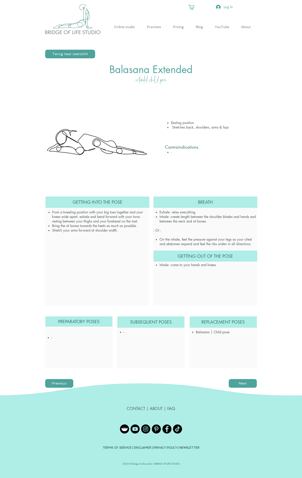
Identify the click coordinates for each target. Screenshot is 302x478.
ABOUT (156, 408)
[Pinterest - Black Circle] (156, 429)
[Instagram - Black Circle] (145, 429)
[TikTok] (177, 429)
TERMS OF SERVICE (117, 447)
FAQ (171, 408)
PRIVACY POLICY (165, 447)
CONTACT (136, 408)
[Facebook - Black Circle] (166, 429)
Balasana (202, 332)
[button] (194, 7)
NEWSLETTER (189, 447)
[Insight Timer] (124, 429)
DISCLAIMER (143, 447)
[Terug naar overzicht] (70, 54)
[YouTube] (135, 429)
